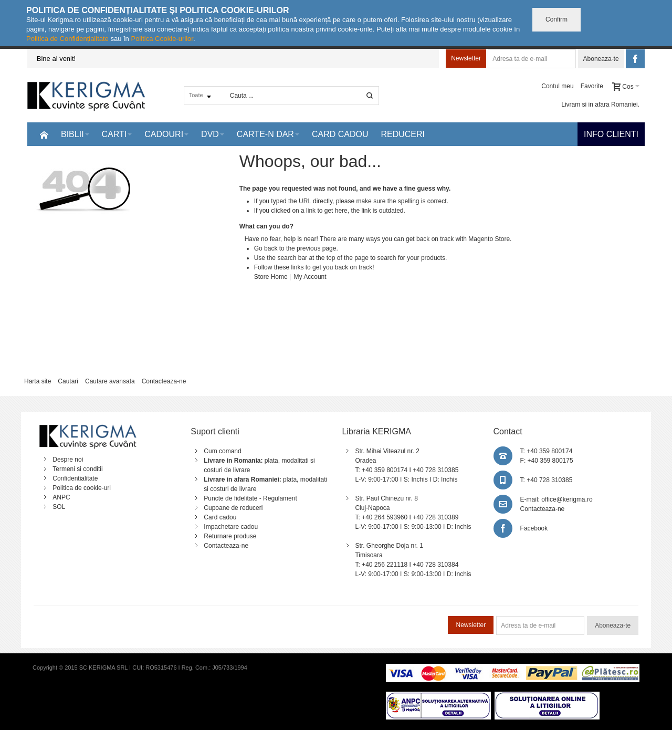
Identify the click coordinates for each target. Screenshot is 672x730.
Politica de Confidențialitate (67, 39)
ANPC (61, 497)
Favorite (592, 86)
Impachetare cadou (231, 526)
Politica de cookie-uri (81, 488)
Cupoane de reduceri (233, 508)
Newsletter (466, 58)
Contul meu (557, 86)
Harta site (37, 381)
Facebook (534, 528)
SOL (58, 506)
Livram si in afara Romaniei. (600, 104)
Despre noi (67, 459)
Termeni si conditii (77, 469)
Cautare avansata (110, 381)
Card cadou (220, 517)
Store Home (271, 276)
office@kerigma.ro (566, 499)
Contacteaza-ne (164, 381)
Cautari (68, 381)
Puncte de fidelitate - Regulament (250, 498)
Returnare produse (230, 536)
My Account (310, 276)
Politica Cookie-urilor (162, 39)
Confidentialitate (75, 478)
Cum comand (222, 451)
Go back (266, 248)
